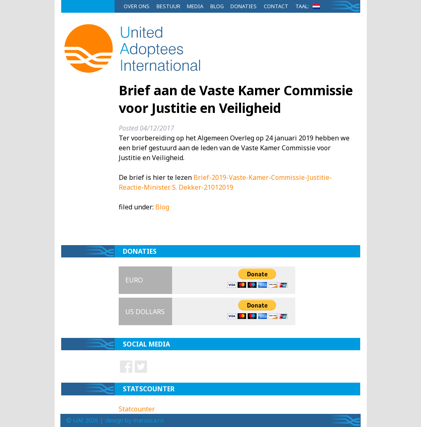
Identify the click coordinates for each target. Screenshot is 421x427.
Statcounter (137, 408)
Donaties (243, 6)
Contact (276, 6)
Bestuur (168, 6)
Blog (217, 6)
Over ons (137, 6)
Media (195, 6)
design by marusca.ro (134, 420)
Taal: (309, 6)
